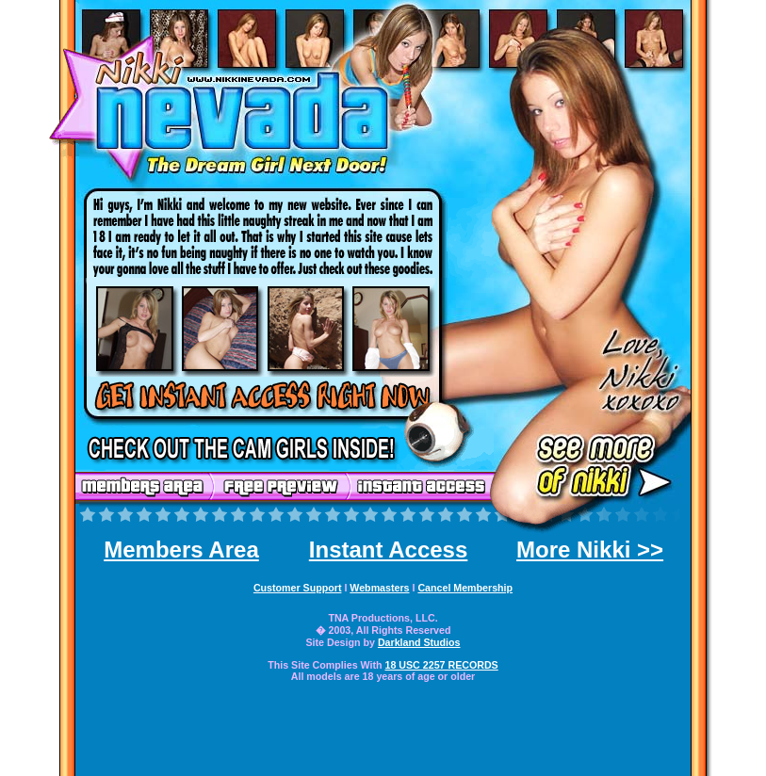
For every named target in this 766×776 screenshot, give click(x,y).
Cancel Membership (465, 587)
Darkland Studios (419, 642)
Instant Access (388, 549)
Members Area (181, 549)
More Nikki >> (589, 549)
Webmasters (379, 587)
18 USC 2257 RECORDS (441, 665)
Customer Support (297, 587)
